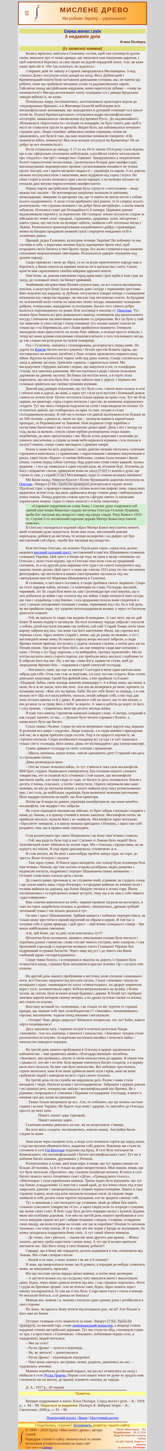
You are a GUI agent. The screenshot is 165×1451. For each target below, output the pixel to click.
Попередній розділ (61, 1418)
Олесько (25, 484)
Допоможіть (82, 1425)
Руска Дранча (55, 1375)
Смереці (47, 1447)
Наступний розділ (104, 1418)
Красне (40, 349)
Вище (83, 1418)
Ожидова (124, 310)
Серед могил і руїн (82, 31)
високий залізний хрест (52, 552)
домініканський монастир (92, 1325)
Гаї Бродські (55, 1150)
